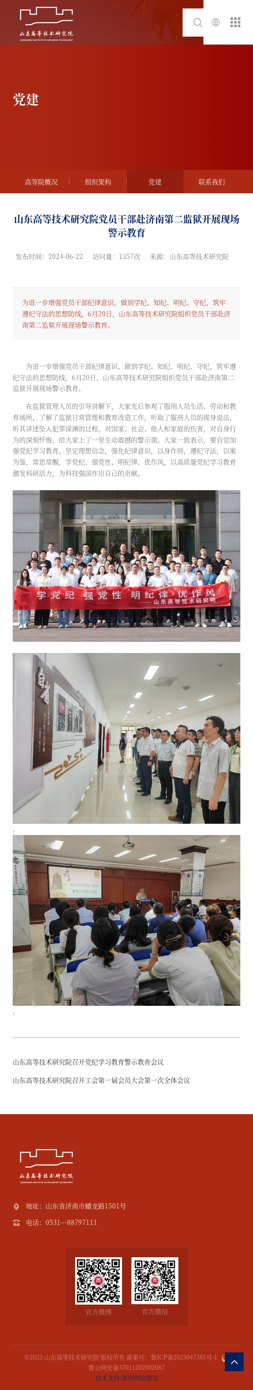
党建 (154, 181)
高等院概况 (41, 181)
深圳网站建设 (140, 1377)
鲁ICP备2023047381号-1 (184, 1356)
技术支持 (107, 1377)
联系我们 (212, 181)
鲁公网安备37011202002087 (126, 1367)
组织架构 (98, 181)
